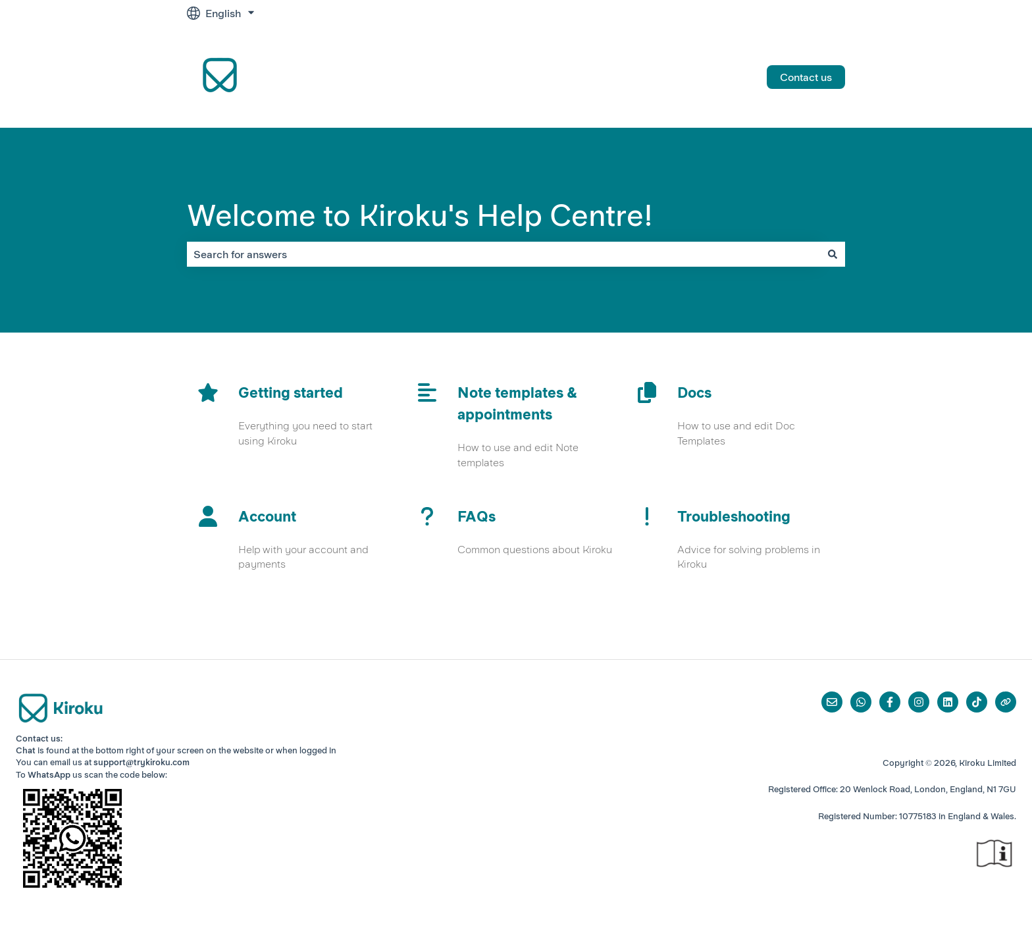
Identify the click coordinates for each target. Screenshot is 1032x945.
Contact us (806, 77)
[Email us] (831, 702)
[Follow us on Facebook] (889, 702)
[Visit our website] (1005, 702)
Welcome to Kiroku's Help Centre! (420, 215)
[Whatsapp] (860, 702)
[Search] (832, 254)
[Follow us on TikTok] (976, 702)
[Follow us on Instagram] (918, 702)
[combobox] (503, 254)
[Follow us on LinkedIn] (947, 702)
